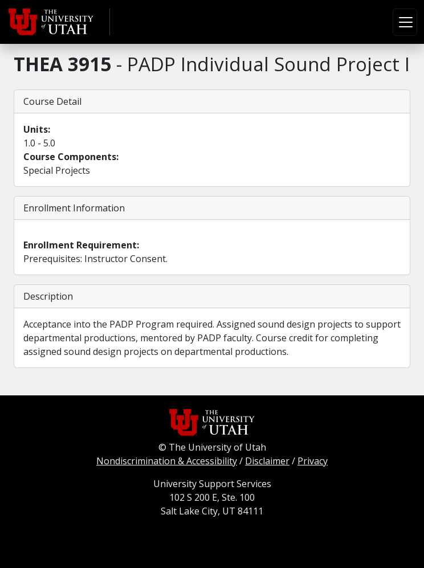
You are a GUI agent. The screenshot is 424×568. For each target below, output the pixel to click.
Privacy (312, 461)
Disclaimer (267, 461)
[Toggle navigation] (405, 22)
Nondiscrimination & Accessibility (166, 461)
